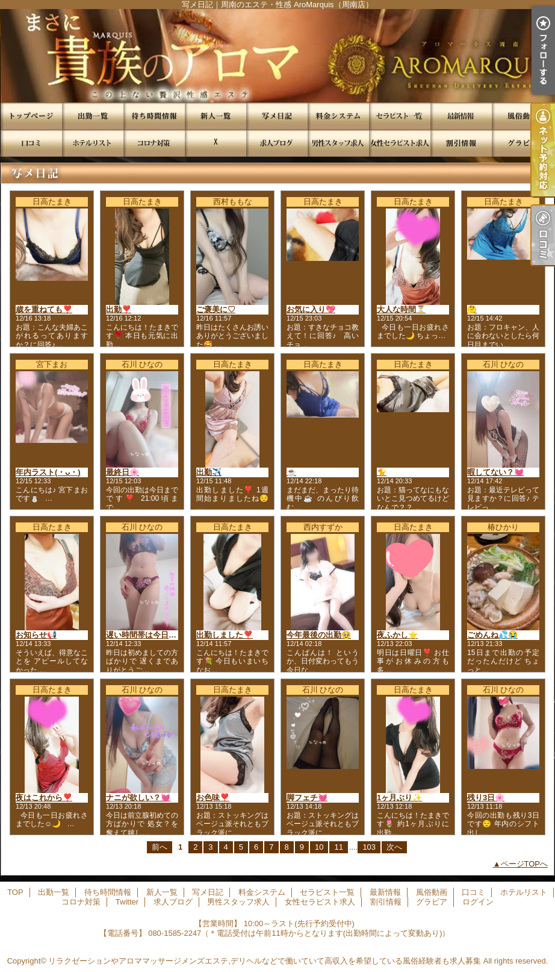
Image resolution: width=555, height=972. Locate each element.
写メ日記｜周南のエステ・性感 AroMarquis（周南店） (277, 55)
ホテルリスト (92, 143)
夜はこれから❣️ (44, 797)
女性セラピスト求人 (399, 143)
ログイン (478, 901)
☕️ (291, 472)
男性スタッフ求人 (338, 143)
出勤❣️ (118, 309)
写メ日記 (277, 116)
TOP (31, 116)
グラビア (522, 143)
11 (338, 846)
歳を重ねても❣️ (44, 309)
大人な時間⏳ (401, 309)
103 (369, 846)
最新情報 (461, 116)
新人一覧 (215, 116)
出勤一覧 (92, 116)
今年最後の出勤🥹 (319, 634)
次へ (394, 846)
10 (319, 846)
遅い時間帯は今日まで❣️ (150, 634)
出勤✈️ (209, 472)
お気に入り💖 (311, 309)
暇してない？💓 (495, 472)
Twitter (215, 143)
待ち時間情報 (154, 116)
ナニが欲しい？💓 (138, 797)
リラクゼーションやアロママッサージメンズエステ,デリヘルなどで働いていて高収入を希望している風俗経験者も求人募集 (264, 960)
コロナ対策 (154, 143)
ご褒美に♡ (215, 309)
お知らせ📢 (36, 634)
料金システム (338, 116)
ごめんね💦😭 (492, 634)
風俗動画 (522, 116)
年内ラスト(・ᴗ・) (48, 472)
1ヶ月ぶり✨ (399, 797)
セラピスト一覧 (399, 116)
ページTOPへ (524, 863)
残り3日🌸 (485, 797)
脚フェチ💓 (307, 797)
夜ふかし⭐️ (397, 634)
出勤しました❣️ (224, 634)
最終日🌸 (122, 472)
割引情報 (461, 143)
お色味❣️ (212, 797)
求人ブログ (277, 143)
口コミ (31, 143)
